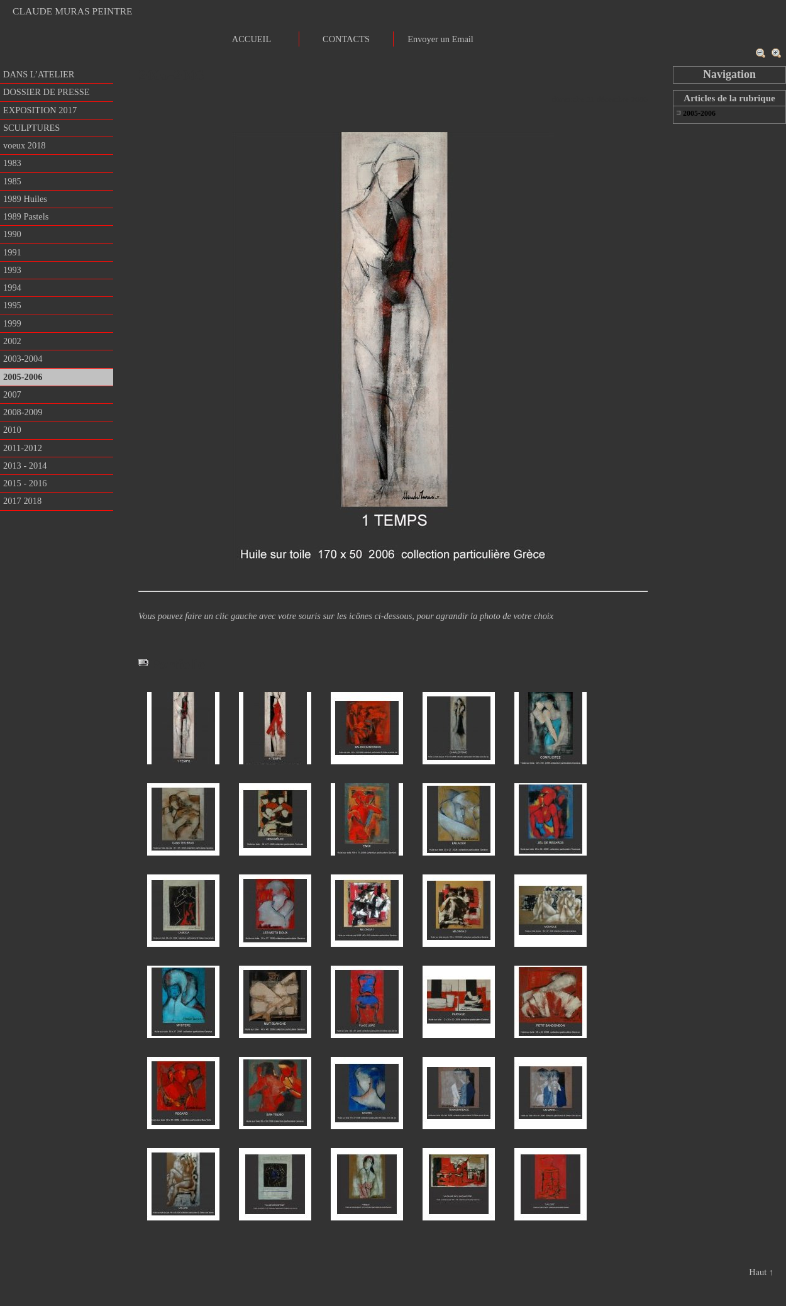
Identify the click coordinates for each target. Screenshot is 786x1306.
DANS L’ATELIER (38, 74)
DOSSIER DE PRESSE (46, 92)
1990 (12, 234)
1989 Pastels (25, 216)
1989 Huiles (25, 199)
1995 (12, 305)
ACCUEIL (251, 39)
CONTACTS (346, 39)
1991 (12, 252)
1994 (12, 287)
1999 (12, 323)
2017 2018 (22, 501)
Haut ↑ (761, 1272)
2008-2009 (22, 412)
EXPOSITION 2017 (40, 110)
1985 (12, 181)
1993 (12, 270)
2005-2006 (22, 377)
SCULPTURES (31, 128)
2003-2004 (22, 359)
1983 (12, 163)
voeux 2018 (24, 145)
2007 (12, 394)
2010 (12, 430)
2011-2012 (22, 448)
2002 (12, 341)
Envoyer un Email (440, 39)
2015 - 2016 (25, 483)
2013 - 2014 (25, 465)
